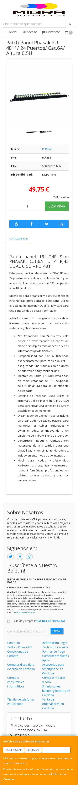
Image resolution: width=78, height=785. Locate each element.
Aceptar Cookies (56, 750)
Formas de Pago (53, 651)
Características (18, 238)
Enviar (57, 631)
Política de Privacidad (25, 612)
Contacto (51, 32)
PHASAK (47, 149)
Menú (12, 32)
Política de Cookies (55, 647)
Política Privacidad (19, 647)
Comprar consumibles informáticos (16, 682)
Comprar (56, 206)
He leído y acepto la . (39, 621)
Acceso (30, 32)
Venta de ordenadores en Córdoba (53, 703)
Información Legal (54, 643)
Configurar (14, 750)
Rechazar (33, 750)
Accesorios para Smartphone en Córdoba (53, 669)
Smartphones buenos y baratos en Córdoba (56, 690)
